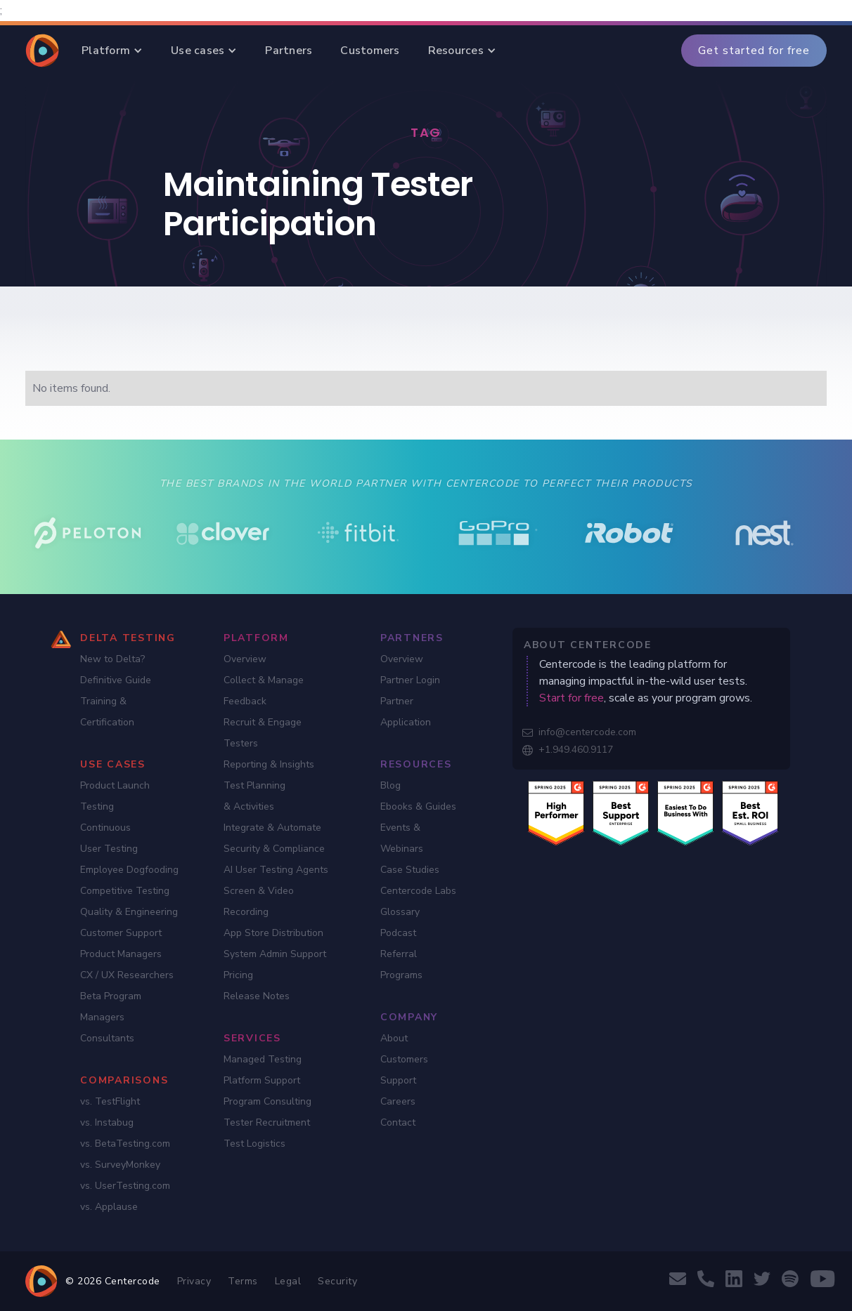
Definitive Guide (115, 680)
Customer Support (121, 933)
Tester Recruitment (267, 1122)
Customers (404, 1059)
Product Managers (121, 954)
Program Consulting (267, 1101)
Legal (288, 1281)
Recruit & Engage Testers (263, 733)
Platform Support (262, 1080)
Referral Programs (401, 964)
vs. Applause (109, 1206)
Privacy (194, 1281)
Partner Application (405, 711)
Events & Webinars (401, 838)
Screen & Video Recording (259, 901)
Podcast (398, 933)
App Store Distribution (273, 933)
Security (337, 1281)
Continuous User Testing (109, 838)
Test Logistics (254, 1143)
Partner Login (410, 680)
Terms (243, 1281)
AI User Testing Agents (276, 869)
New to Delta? (112, 659)
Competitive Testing (124, 890)
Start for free (571, 698)
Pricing (238, 975)
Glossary (400, 911)
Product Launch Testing (115, 796)
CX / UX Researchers (127, 975)
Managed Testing (263, 1059)
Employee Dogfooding (129, 869)
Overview (245, 659)
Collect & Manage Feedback (264, 690)
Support (398, 1080)
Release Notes (257, 996)
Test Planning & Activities (254, 796)
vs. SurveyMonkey (120, 1164)
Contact (397, 1122)
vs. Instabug (107, 1122)
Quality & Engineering (129, 911)
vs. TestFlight (110, 1101)
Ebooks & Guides (418, 806)
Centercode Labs (418, 890)
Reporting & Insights (269, 764)
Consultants (107, 1038)
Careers (397, 1101)
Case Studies (409, 869)
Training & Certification (107, 711)
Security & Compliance (274, 848)
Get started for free (754, 50)
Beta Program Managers (110, 1006)
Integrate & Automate (272, 827)
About (394, 1038)
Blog (390, 785)
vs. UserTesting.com (125, 1185)
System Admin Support (275, 954)
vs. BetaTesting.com (125, 1143)
